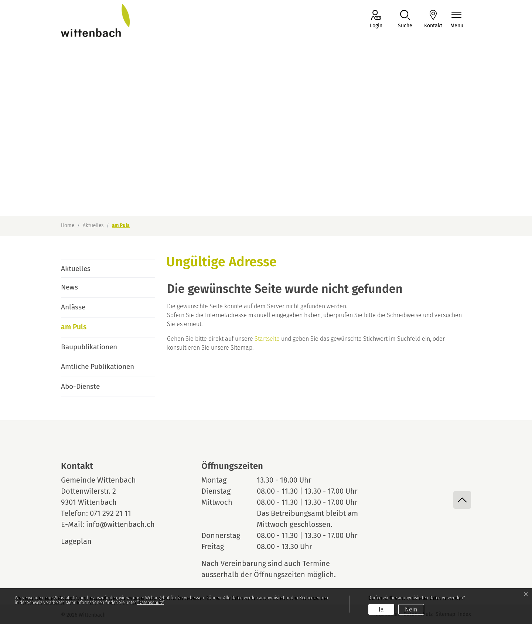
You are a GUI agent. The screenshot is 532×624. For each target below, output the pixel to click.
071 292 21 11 (110, 513)
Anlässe (73, 307)
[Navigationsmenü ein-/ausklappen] (457, 19)
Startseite (267, 338)
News (69, 287)
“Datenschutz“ (150, 602)
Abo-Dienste (80, 386)
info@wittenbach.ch (120, 524)
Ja (381, 609)
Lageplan (83, 541)
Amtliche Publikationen (97, 366)
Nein (411, 609)
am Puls (81, 330)
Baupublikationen (89, 347)
